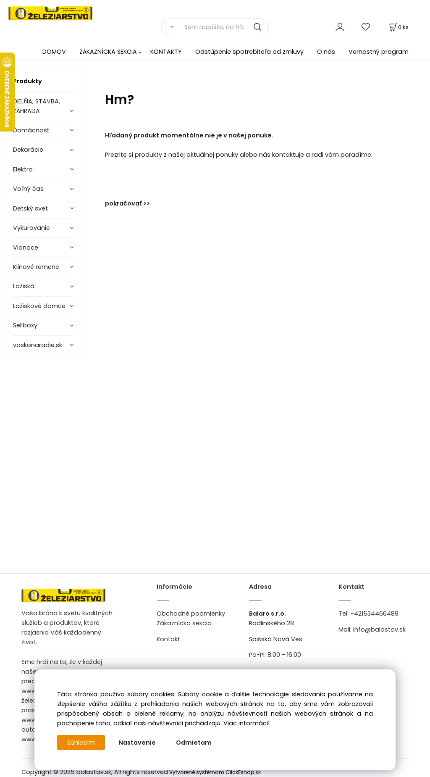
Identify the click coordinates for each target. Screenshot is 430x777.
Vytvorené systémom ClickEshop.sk (215, 772)
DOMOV (54, 51)
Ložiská (23, 286)
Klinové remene (36, 267)
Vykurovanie (31, 228)
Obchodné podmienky (191, 613)
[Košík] (398, 27)
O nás (326, 51)
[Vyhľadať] (170, 26)
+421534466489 (374, 613)
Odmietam (194, 742)
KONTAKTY (166, 51)
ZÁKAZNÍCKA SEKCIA (108, 51)
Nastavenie (137, 742)
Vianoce (25, 247)
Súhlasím (81, 742)
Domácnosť (31, 130)
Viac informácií (246, 723)
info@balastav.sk (379, 629)
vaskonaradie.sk (37, 345)
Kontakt (168, 639)
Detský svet (30, 208)
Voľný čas (28, 188)
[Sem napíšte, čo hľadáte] (224, 26)
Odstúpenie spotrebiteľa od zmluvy (249, 51)
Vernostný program (379, 51)
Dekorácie (28, 149)
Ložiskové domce (39, 306)
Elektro (23, 169)
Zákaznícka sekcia (184, 623)
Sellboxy (25, 325)
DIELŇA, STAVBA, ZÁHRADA (36, 106)
